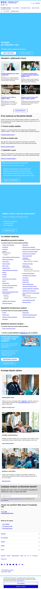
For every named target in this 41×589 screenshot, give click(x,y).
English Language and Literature (10, 270)
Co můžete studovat (6, 7)
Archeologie (5, 247)
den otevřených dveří (24, 402)
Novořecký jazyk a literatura (29, 253)
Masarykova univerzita (8, 570)
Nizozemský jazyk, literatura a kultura (31, 249)
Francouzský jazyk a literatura (9, 278)
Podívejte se (24, 333)
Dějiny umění (5, 266)
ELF (25, 555)
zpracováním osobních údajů (15, 498)
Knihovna (8, 555)
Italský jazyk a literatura (7, 287)
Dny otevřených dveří (7, 526)
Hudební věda (5, 283)
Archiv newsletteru (5, 500)
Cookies (9, 571)
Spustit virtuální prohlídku (7, 443)
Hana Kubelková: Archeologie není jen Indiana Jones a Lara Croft (18, 175)
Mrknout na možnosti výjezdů (7, 146)
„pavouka (3, 353)
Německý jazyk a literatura (29, 247)
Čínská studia (5, 261)
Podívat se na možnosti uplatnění (8, 158)
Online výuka (3, 558)
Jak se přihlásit (15, 7)
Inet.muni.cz (35, 555)
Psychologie (25, 277)
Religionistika (26, 280)
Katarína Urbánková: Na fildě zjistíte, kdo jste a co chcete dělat (18, 173)
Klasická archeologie (7, 303)
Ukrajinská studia (27, 302)
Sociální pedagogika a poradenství (31, 288)
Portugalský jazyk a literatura (29, 275)
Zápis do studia (35, 7)
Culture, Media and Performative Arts (11, 257)
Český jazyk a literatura (7, 259)
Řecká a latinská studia (28, 284)
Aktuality (3, 533)
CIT (28, 555)
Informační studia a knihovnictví (9, 285)
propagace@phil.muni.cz (7, 513)
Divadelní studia (6, 268)
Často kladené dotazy (25, 7)
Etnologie (4, 274)
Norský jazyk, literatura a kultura (30, 251)
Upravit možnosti (21, 581)
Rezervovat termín (6, 481)
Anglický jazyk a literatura (8, 245)
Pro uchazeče (4, 537)
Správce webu (4, 571)
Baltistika (4, 251)
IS (30, 555)
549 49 (4, 511)
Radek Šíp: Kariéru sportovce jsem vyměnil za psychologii (17, 171)
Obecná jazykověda (27, 255)
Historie (4, 281)
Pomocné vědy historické (28, 273)
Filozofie (4, 276)
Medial (21, 555)
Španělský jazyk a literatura (29, 290)
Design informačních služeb (8, 328)
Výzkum (3, 541)
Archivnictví (5, 249)
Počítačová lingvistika (28, 263)
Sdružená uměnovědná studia (30, 286)
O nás (2, 549)
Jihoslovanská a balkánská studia (10, 291)
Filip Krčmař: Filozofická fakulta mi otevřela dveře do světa (17, 168)
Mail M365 (3, 555)
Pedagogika (25, 258)
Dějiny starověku (6, 263)
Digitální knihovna (15, 555)
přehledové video (5, 346)
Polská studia (26, 266)
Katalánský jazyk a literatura (8, 301)
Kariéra (3, 545)
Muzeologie (25, 245)
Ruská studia (26, 282)
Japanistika (5, 289)
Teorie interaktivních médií (29, 300)
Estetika (4, 272)
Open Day (24, 401)
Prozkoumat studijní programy (7, 134)
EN (33, 3)
